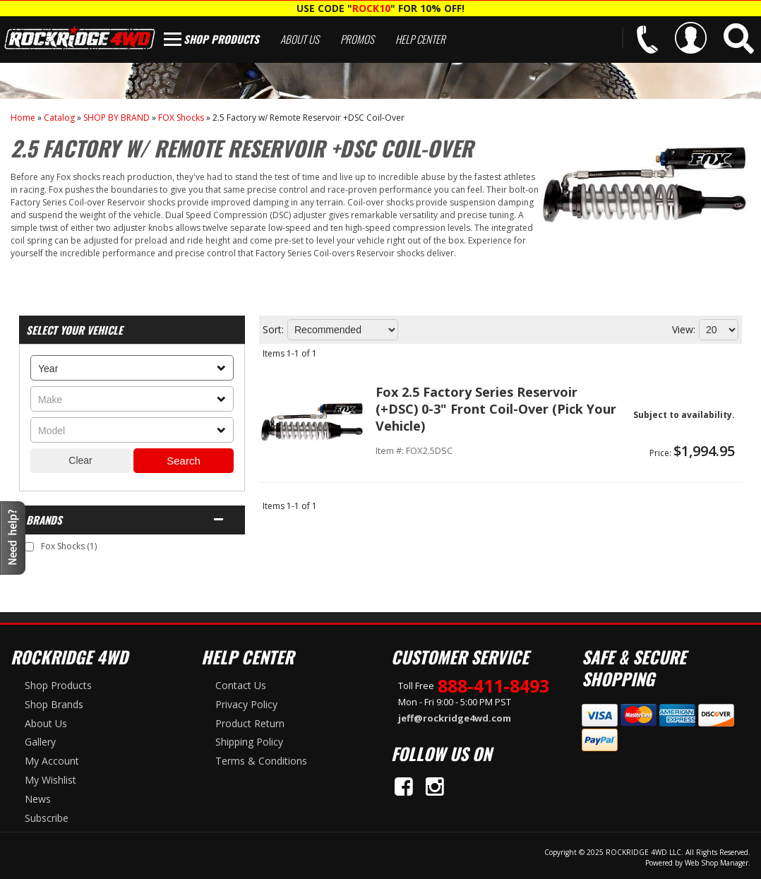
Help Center (420, 39)
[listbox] (132, 368)
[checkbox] (29, 546)
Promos (357, 39)
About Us (299, 39)
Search (183, 461)
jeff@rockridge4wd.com (454, 718)
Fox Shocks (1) (69, 546)
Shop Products (221, 39)
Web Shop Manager (716, 863)
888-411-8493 (493, 685)
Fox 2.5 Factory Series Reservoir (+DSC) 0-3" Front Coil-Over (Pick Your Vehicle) (496, 408)
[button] (739, 38)
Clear (80, 460)
